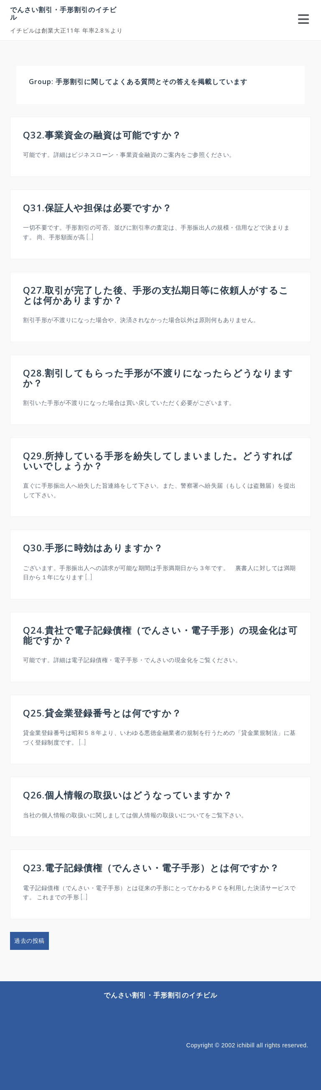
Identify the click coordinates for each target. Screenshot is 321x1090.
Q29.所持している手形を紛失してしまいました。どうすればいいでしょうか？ (158, 460)
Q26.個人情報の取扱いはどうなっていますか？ (127, 794)
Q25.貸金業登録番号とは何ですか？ (102, 712)
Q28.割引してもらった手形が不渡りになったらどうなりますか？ (158, 377)
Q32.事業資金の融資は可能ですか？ (102, 134)
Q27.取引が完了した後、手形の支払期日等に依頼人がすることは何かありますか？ (156, 295)
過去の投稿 (29, 940)
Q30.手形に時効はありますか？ (93, 547)
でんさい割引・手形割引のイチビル (63, 13)
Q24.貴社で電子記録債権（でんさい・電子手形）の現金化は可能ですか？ (160, 635)
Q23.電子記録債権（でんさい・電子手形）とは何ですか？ (151, 867)
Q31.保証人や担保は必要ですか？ (97, 207)
